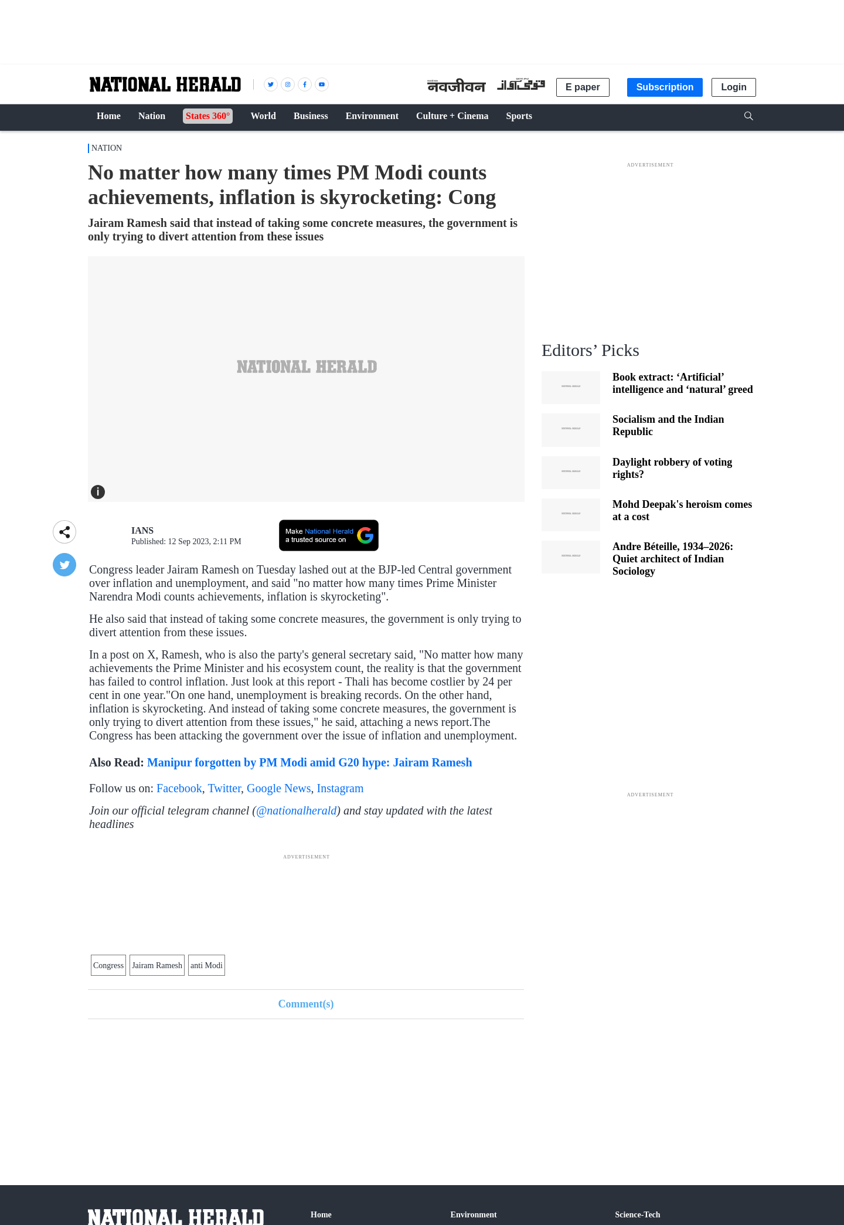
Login (734, 87)
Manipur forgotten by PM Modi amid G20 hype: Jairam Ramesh (309, 762)
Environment (474, 1214)
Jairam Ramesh (157, 965)
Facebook (179, 788)
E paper (583, 87)
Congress (108, 965)
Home (321, 1214)
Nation (106, 148)
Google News (279, 788)
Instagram (340, 788)
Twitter (224, 788)
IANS (142, 530)
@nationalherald (296, 810)
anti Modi (206, 965)
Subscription (665, 87)
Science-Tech (637, 1214)
